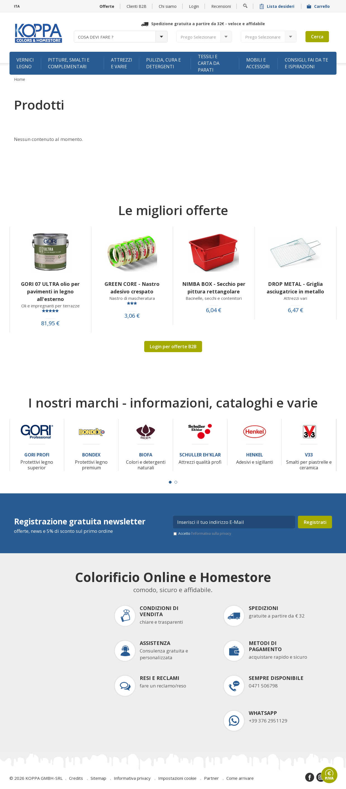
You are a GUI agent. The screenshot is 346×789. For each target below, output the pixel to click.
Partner (211, 778)
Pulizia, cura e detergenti (163, 63)
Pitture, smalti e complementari (68, 63)
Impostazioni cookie (177, 778)
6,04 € (213, 310)
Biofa (145, 455)
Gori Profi (36, 455)
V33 (309, 455)
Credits (76, 778)
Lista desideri (277, 6)
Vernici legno (25, 63)
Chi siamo (168, 6)
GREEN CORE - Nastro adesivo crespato (132, 288)
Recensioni (221, 6)
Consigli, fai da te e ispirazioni (306, 63)
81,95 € (50, 323)
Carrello (319, 6)
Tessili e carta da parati (208, 63)
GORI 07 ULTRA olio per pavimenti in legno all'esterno (50, 291)
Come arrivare (240, 778)
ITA (17, 6)
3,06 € (132, 315)
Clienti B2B (136, 6)
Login (194, 6)
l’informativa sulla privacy (211, 533)
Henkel (254, 455)
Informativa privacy (132, 778)
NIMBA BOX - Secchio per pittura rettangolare (213, 288)
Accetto (204, 533)
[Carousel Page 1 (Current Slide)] (170, 482)
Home (19, 79)
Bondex (91, 455)
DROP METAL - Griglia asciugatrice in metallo (295, 288)
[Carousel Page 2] (175, 482)
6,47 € (295, 310)
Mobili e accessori (258, 63)
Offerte (106, 6)
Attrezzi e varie (121, 63)
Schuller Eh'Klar (200, 455)
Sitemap (98, 778)
